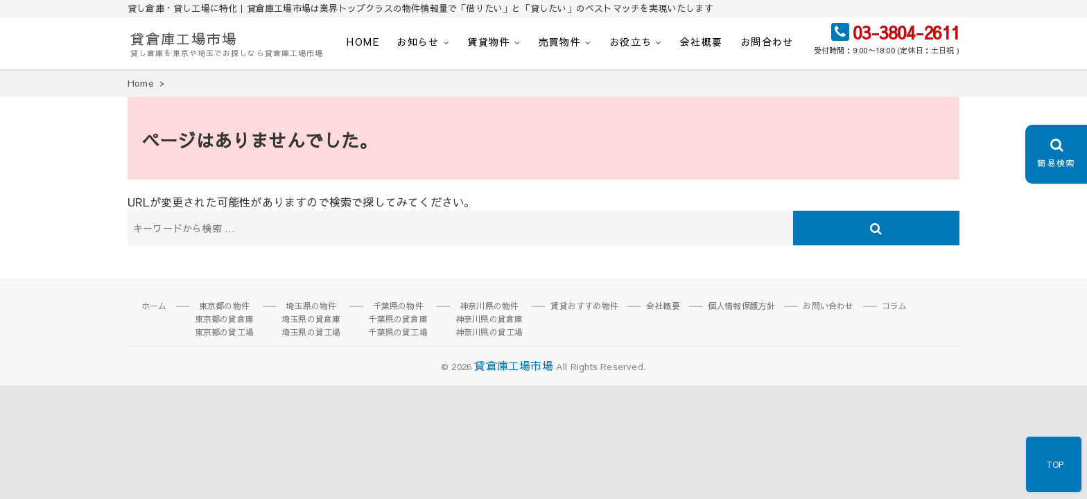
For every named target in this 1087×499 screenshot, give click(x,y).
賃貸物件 (488, 42)
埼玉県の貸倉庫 (310, 318)
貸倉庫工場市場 (183, 38)
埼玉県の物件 (311, 305)
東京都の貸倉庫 (224, 318)
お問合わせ (767, 42)
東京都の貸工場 (224, 332)
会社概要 (701, 42)
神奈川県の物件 (489, 305)
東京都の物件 (224, 305)
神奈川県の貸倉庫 (489, 318)
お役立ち (630, 42)
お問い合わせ (828, 305)
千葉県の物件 (398, 305)
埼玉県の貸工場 (310, 332)
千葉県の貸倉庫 (397, 318)
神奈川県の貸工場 (489, 332)
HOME (363, 42)
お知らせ (418, 42)
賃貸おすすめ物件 (584, 305)
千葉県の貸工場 (397, 332)
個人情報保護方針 (742, 305)
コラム (894, 305)
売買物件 (560, 42)
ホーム (154, 305)
